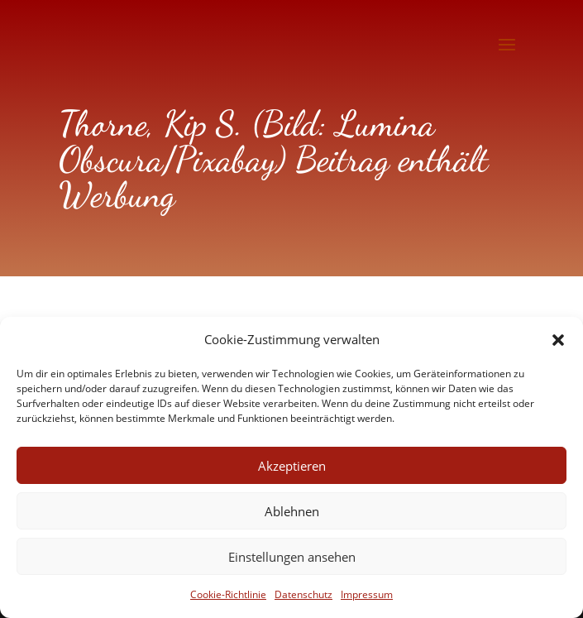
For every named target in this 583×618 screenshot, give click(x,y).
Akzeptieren (292, 466)
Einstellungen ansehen (292, 557)
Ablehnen (292, 511)
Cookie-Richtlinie (228, 594)
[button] (558, 340)
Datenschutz (303, 594)
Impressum (367, 594)
